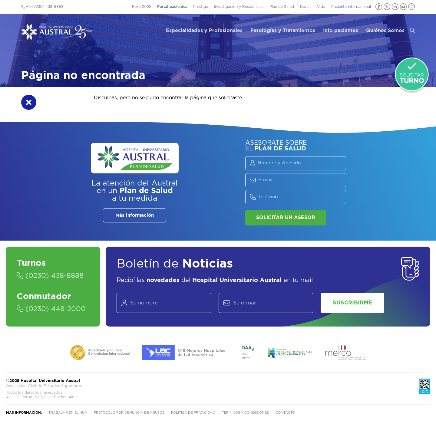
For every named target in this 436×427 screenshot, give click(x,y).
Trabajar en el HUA (67, 412)
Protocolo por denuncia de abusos (129, 412)
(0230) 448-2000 (51, 309)
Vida (321, 6)
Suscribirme (352, 303)
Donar (305, 6)
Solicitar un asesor (285, 217)
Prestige (200, 6)
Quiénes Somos (385, 30)
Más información (134, 215)
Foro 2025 (141, 6)
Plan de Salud (281, 6)
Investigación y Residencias (238, 6)
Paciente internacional (351, 6)
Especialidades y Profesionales (204, 30)
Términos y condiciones (245, 412)
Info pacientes (340, 30)
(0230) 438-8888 (50, 275)
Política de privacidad (193, 412)
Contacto (285, 412)
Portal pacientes (172, 6)
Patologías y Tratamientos (282, 30)
